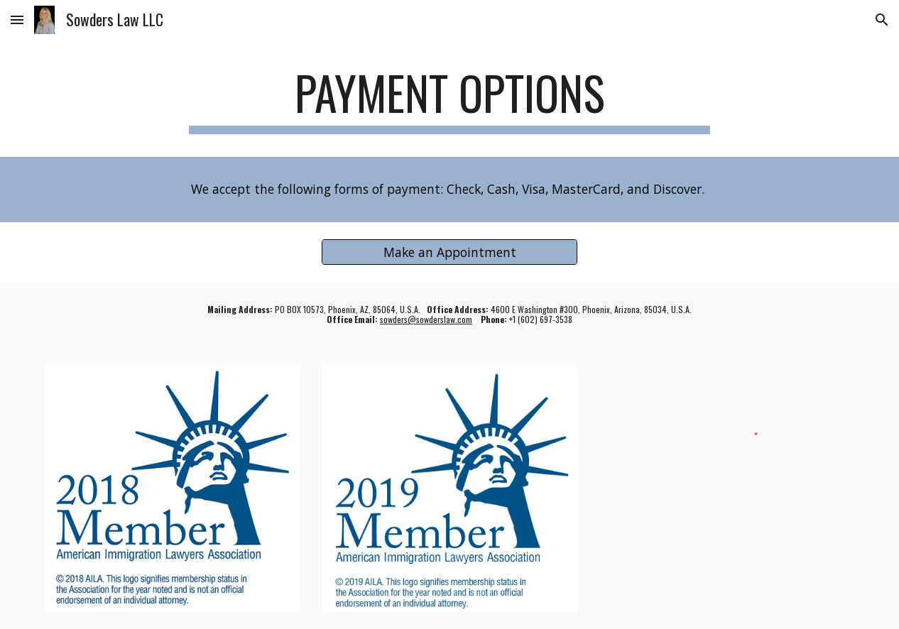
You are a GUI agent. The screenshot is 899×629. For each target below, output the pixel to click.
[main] (450, 100)
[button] (17, 19)
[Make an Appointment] (449, 251)
